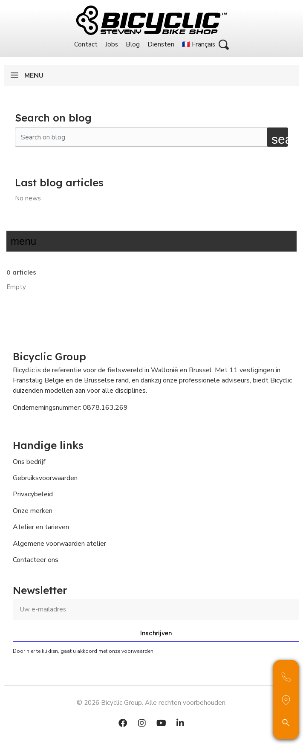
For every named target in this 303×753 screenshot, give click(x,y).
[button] (224, 45)
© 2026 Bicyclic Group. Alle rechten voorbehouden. (152, 702)
